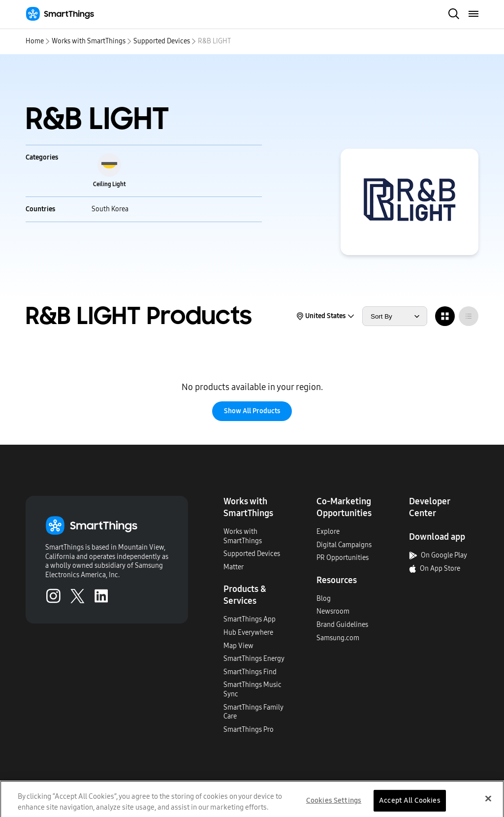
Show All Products (252, 411)
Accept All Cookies (410, 804)
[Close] (488, 802)
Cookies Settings (333, 804)
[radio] (445, 316)
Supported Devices (161, 41)
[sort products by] (394, 316)
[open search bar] (454, 14)
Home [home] (35, 41)
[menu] (474, 14)
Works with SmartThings (89, 41)
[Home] (60, 14)
